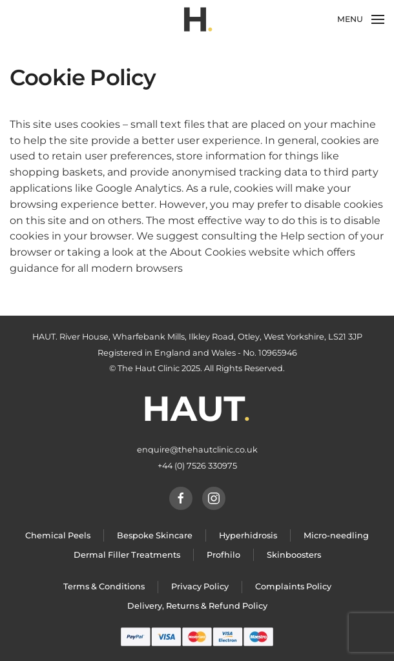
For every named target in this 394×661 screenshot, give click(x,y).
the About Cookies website (219, 252)
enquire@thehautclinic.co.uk (197, 449)
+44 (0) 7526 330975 (197, 466)
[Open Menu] (360, 19)
